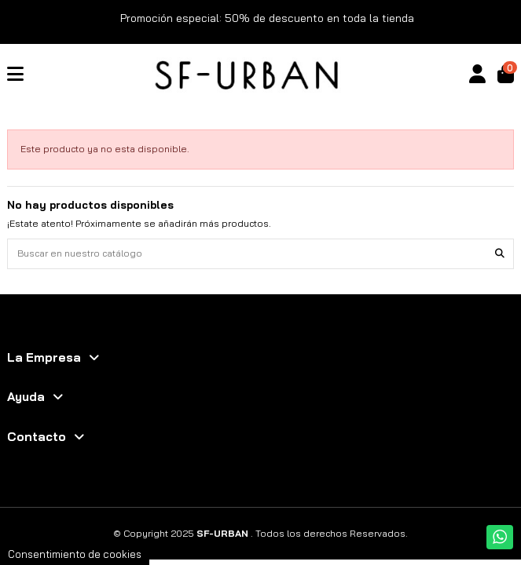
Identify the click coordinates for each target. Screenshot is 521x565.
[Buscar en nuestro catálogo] (500, 254)
